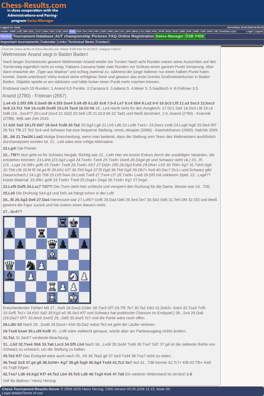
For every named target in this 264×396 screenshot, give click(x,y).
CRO (52, 31)
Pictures (99, 36)
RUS (175, 31)
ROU (168, 31)
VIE (216, 31)
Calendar (48, 42)
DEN (65, 31)
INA (117, 31)
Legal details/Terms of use (22, 393)
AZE (19, 31)
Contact (102, 42)
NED (148, 31)
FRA (96, 31)
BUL (31, 31)
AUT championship (72, 36)
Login (249, 31)
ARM (12, 31)
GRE (110, 31)
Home (6, 36)
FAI (85, 31)
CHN (45, 31)
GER (103, 31)
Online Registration (136, 36)
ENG (72, 31)
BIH (25, 31)
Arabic (4, 31)
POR (161, 31)
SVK (189, 31)
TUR (202, 31)
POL (154, 31)
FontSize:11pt (227, 31)
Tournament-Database (33, 36)
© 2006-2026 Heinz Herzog (81, 389)
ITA (122, 31)
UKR (209, 31)
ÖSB (189, 36)
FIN (90, 31)
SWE (196, 31)
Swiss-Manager (169, 36)
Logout (258, 31)
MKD (135, 31)
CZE (59, 31)
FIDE (199, 36)
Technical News (81, 42)
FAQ (113, 36)
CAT (38, 31)
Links (62, 42)
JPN (128, 31)
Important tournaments (20, 42)
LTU (141, 31)
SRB (182, 31)
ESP (79, 31)
